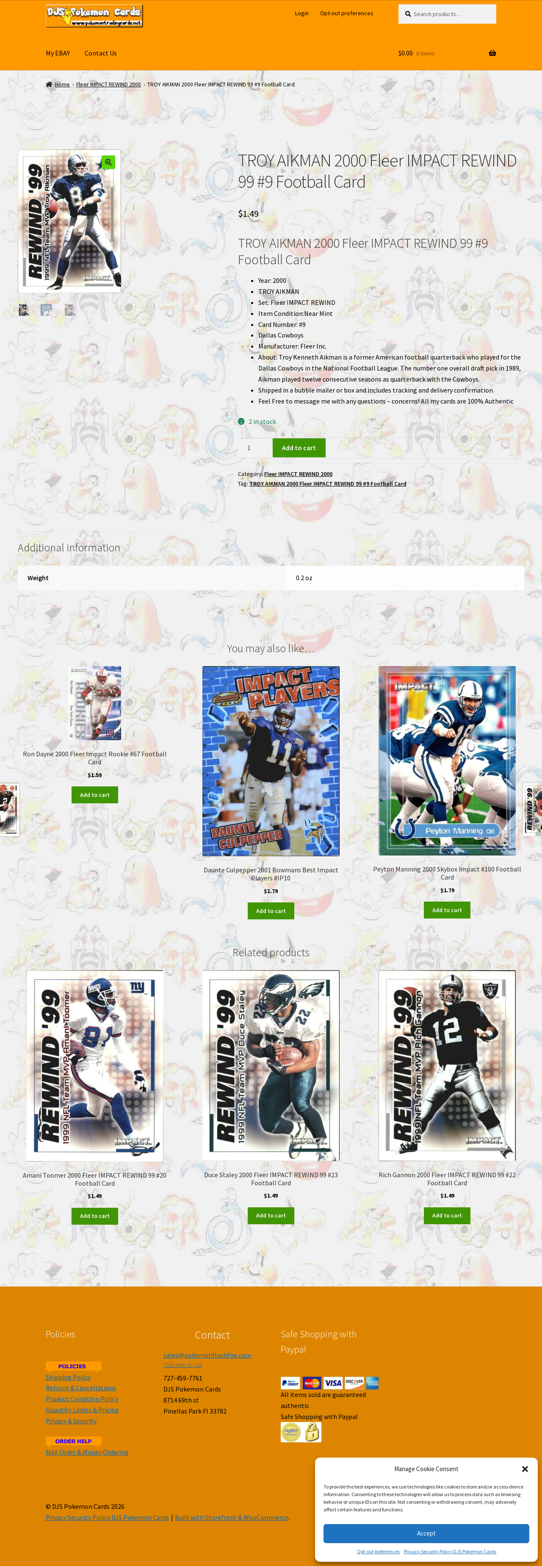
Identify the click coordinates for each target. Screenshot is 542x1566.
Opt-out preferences (378, 1551)
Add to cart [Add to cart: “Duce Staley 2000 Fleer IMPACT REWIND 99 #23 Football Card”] (271, 1215)
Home (62, 84)
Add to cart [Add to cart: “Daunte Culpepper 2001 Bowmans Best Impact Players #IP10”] (271, 911)
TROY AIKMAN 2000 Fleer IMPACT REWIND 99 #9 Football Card (327, 483)
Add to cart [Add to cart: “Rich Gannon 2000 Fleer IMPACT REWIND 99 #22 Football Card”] (447, 1215)
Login (302, 13)
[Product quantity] (252, 448)
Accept (426, 1533)
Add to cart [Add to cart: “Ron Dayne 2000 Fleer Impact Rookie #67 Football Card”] (95, 795)
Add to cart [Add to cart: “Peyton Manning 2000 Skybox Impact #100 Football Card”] (447, 910)
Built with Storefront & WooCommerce (231, 1517)
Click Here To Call (182, 1365)
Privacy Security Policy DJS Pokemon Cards (450, 1551)
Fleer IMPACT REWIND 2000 (108, 84)
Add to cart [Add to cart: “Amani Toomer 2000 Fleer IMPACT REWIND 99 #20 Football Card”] (95, 1216)
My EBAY (58, 53)
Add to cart (299, 447)
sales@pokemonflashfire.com (207, 1355)
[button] (525, 1469)
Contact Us (101, 53)
